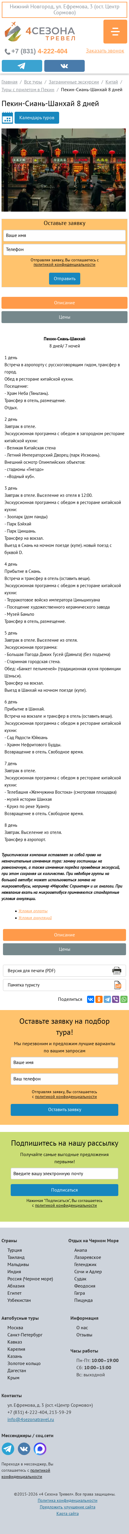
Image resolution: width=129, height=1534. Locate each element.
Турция (14, 1250)
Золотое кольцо (24, 1363)
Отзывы (84, 1335)
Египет (14, 1293)
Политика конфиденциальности (67, 1500)
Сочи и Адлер (88, 1271)
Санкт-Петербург (25, 1335)
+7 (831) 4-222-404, (27, 1412)
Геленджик (85, 1264)
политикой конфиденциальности (64, 264)
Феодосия (84, 1286)
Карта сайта (67, 1513)
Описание (64, 302)
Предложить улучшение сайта (67, 1507)
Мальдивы (18, 1264)
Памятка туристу (24, 985)
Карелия (16, 1349)
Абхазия (16, 1286)
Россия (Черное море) (30, 1279)
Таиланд (16, 1257)
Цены (64, 317)
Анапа (80, 1250)
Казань (14, 1356)
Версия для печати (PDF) (31, 970)
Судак (80, 1279)
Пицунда (83, 1300)
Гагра (79, 1293)
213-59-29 (60, 1412)
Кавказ (14, 1342)
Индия (14, 1271)
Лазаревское (87, 1257)
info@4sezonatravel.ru (30, 1419)
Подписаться (64, 1190)
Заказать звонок (105, 51)
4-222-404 (39, 51)
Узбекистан (19, 1300)
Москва (15, 1327)
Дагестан (16, 1370)
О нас (82, 1327)
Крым (13, 1378)
